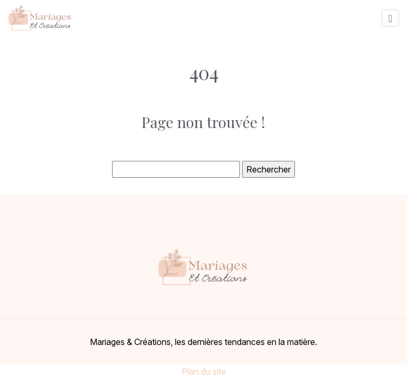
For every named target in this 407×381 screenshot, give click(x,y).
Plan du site (204, 371)
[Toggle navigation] (390, 18)
